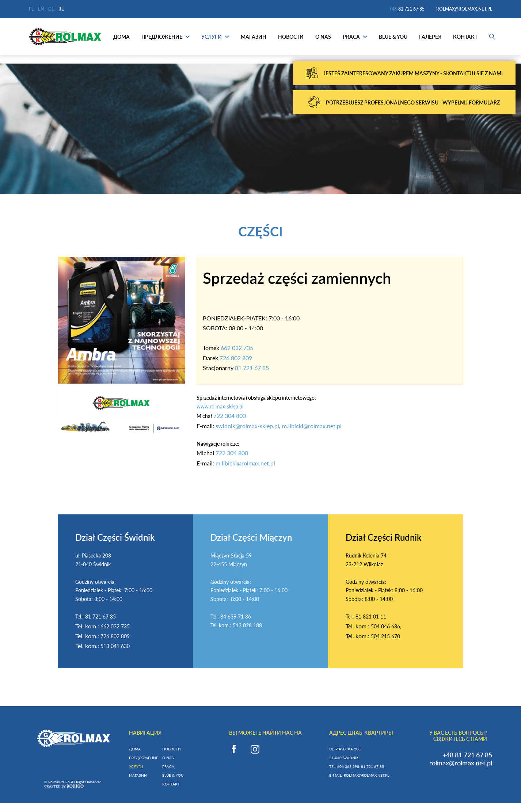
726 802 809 (236, 357)
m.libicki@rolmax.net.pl (312, 425)
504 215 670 (385, 636)
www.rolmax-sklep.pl (220, 406)
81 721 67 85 (252, 367)
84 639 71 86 (235, 616)
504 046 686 (385, 626)
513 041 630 (115, 646)
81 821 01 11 (370, 616)
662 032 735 (237, 347)
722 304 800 (229, 415)
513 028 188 (247, 625)
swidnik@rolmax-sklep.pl (247, 425)
